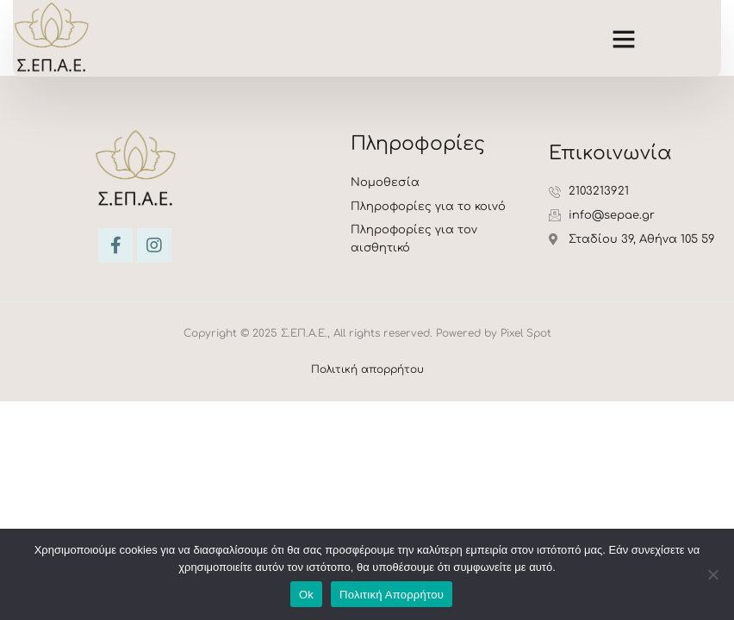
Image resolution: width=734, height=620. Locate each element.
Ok (306, 594)
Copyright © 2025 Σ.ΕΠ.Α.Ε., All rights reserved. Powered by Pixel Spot (367, 333)
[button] (624, 38)
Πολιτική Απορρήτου (391, 594)
